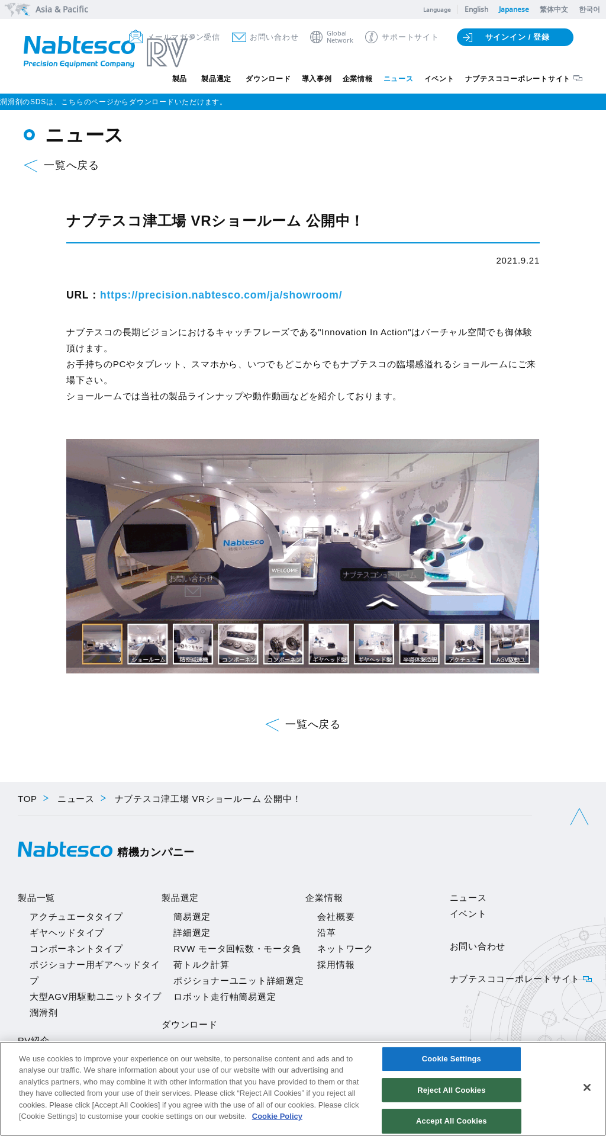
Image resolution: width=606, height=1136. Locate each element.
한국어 (589, 9)
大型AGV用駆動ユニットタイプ (96, 996)
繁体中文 (554, 9)
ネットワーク (345, 949)
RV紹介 (34, 1040)
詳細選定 (192, 933)
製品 (180, 79)
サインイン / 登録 (517, 37)
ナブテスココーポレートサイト (518, 79)
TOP (27, 799)
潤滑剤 (43, 1012)
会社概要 (335, 917)
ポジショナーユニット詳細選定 (238, 980)
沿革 (326, 933)
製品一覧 (36, 898)
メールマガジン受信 (183, 37)
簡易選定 (192, 917)
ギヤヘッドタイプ (67, 933)
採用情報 (335, 964)
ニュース (398, 79)
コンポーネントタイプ (76, 949)
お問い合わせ (274, 37)
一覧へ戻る (71, 165)
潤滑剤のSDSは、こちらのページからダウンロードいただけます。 (113, 102)
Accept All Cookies (451, 1120)
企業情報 (358, 79)
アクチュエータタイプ (76, 917)
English (476, 9)
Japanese (514, 9)
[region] (303, 1088)
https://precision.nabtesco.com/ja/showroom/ (221, 295)
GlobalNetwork (340, 37)
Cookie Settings (451, 1059)
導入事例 (317, 79)
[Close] (587, 1087)
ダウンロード (268, 79)
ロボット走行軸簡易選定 (224, 996)
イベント (439, 79)
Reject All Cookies (451, 1090)
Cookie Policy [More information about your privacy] (277, 1116)
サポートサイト (410, 37)
